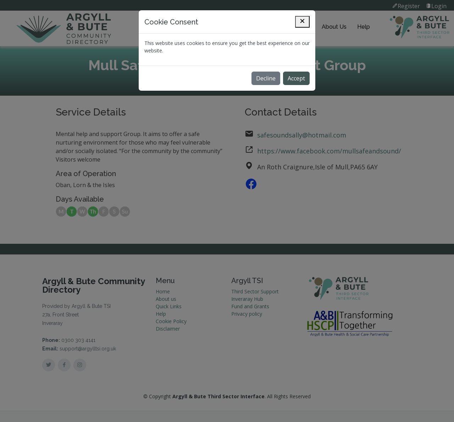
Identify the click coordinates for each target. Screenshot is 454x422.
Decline (266, 78)
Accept (296, 78)
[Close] (302, 22)
